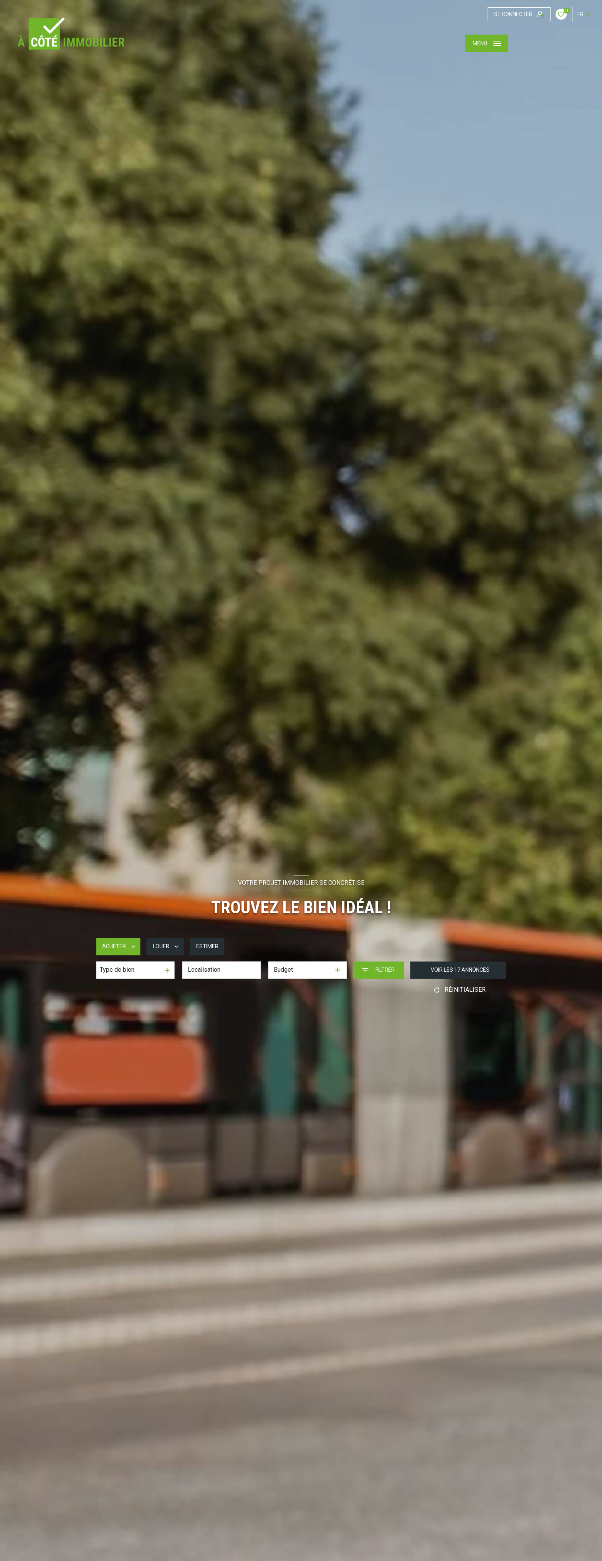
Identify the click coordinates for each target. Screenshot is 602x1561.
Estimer (207, 946)
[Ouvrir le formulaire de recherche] (378, 970)
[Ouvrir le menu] (486, 43)
